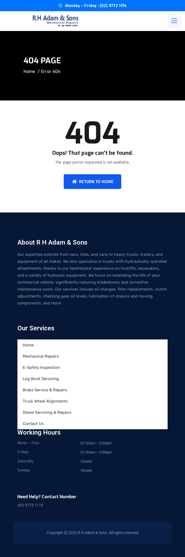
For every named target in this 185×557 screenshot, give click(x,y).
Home (29, 71)
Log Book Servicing (41, 378)
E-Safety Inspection (41, 367)
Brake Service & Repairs (45, 390)
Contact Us (33, 423)
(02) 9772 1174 (30, 505)
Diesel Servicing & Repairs (47, 412)
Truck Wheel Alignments (45, 401)
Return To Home (92, 181)
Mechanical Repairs (41, 356)
